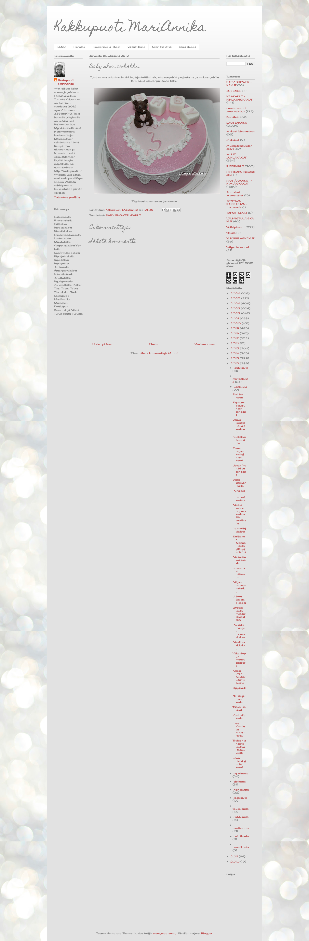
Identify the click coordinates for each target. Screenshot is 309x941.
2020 (236, 323)
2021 (235, 318)
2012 (235, 363)
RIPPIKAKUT (235, 166)
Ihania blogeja (187, 46)
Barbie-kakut (238, 396)
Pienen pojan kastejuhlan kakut (239, 454)
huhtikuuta (241, 816)
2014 (235, 353)
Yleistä (230, 232)
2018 (235, 333)
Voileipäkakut (235, 227)
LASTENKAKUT (237, 122)
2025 (235, 298)
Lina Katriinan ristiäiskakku (239, 729)
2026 (235, 293)
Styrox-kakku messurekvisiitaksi (239, 613)
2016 (235, 343)
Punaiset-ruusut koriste (239, 495)
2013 (235, 358)
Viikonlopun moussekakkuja (239, 659)
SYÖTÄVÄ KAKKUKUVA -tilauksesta (236, 204)
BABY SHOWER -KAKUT (123, 215)
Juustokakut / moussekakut (236, 110)
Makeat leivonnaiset (240, 131)
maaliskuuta (241, 828)
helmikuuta (241, 836)
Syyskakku (239, 689)
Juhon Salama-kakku (239, 599)
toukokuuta (241, 808)
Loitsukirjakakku (239, 530)
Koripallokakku (239, 717)
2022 (235, 313)
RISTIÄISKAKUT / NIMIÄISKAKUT (239, 182)
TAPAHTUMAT (236, 212)
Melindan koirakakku (239, 560)
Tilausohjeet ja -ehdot (106, 46)
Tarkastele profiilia (67, 197)
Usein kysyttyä (161, 46)
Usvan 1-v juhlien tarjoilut (239, 470)
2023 (235, 308)
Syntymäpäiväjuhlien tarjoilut (239, 408)
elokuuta (240, 781)
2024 (235, 303)
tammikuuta (241, 847)
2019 (235, 328)
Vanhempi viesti (206, 344)
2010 (235, 861)
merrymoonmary (164, 933)
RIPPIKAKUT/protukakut (240, 173)
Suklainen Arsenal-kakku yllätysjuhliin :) (239, 544)
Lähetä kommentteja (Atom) (158, 353)
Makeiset (232, 140)
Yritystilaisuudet (237, 247)
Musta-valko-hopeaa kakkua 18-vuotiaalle (239, 514)
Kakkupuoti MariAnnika (130, 28)
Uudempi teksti (103, 344)
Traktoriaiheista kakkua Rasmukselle (239, 746)
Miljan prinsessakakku (239, 587)
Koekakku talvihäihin (239, 440)
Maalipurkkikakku (239, 645)
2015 (235, 348)
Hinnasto (79, 46)
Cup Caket (233, 90)
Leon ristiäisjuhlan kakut (239, 762)
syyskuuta (241, 773)
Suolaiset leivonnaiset (234, 194)
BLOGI (62, 46)
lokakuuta (240, 386)
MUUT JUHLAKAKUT (236, 156)
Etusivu (154, 344)
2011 (234, 856)
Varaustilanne (136, 46)
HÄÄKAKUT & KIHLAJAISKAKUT (239, 98)
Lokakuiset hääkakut (239, 572)
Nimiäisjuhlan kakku (239, 699)
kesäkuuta (240, 797)
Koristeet (232, 116)
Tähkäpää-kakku (239, 709)
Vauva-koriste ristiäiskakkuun (239, 426)
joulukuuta (241, 367)
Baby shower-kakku (239, 482)
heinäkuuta (241, 789)
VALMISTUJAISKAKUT (240, 220)
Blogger (206, 933)
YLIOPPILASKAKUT (240, 238)
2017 (235, 338)
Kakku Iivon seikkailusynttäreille (239, 677)
